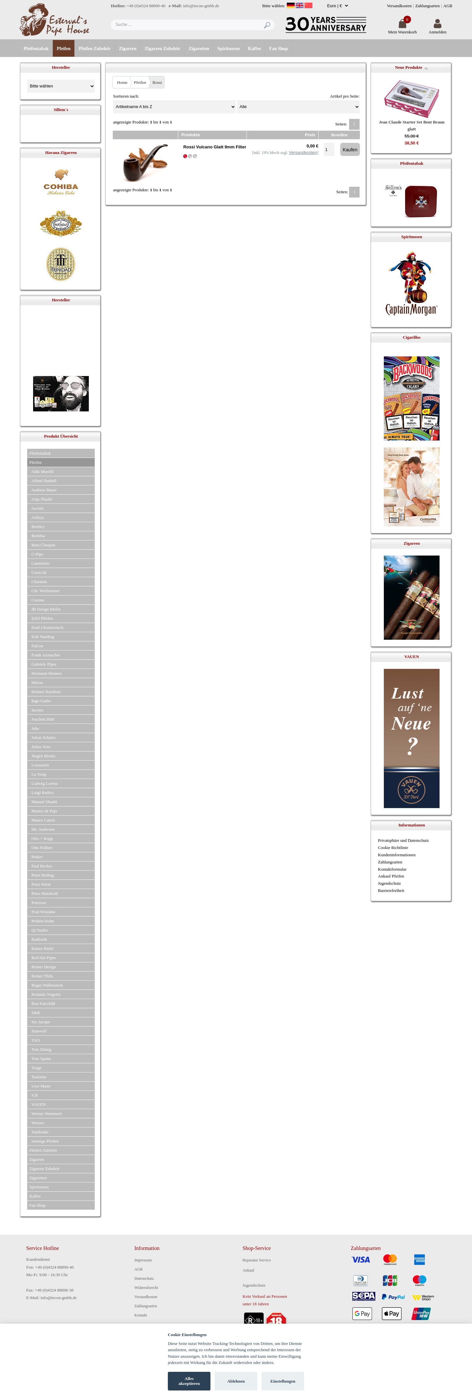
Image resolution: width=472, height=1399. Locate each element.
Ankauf (248, 1270)
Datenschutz (144, 1278)
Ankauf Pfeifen (391, 876)
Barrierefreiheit (391, 890)
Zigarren (127, 48)
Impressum (143, 1260)
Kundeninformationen (397, 854)
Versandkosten (399, 5)
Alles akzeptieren (189, 1381)
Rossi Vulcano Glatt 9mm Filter (214, 146)
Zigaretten (198, 48)
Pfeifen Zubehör (95, 48)
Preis (310, 134)
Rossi (157, 82)
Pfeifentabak (36, 48)
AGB (447, 5)
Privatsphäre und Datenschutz (403, 840)
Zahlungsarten (427, 5)
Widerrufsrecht (146, 1287)
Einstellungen (282, 1381)
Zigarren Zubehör (162, 48)
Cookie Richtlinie (393, 847)
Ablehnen (236, 1381)
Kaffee (254, 48)
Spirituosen (228, 48)
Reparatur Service (257, 1260)
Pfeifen (63, 48)
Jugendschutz (389, 883)
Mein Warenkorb (402, 29)
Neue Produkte (408, 67)
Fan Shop (278, 48)
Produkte (191, 134)
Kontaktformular (392, 869)
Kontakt (140, 1315)
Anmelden (437, 29)
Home (122, 82)
